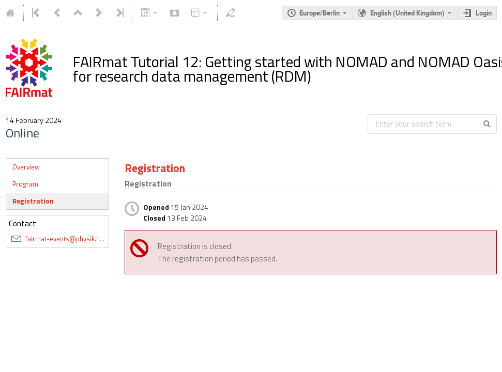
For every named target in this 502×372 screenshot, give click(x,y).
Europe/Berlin (319, 13)
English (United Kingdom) (407, 13)
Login (484, 13)
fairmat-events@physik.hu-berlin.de (78, 239)
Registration (33, 201)
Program (25, 184)
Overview (26, 167)
